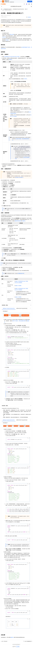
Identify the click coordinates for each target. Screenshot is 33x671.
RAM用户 (4, 37)
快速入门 (26, 9)
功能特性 (23, 220)
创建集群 (10, 59)
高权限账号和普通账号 (19, 177)
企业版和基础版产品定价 (25, 47)
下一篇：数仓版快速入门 (27, 646)
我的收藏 (29, 17)
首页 (1, 9)
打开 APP (29, 1)
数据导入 (12, 642)
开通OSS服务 (15, 320)
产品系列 (25, 78)
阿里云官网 (12, 34)
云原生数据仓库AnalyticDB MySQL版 (18, 9)
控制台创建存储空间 (22, 320)
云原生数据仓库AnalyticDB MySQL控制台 (12, 56)
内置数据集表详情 (21, 273)
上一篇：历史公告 (4, 646)
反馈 (18, 651)
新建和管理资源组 (18, 220)
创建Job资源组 (18, 285)
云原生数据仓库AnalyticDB (7, 9)
